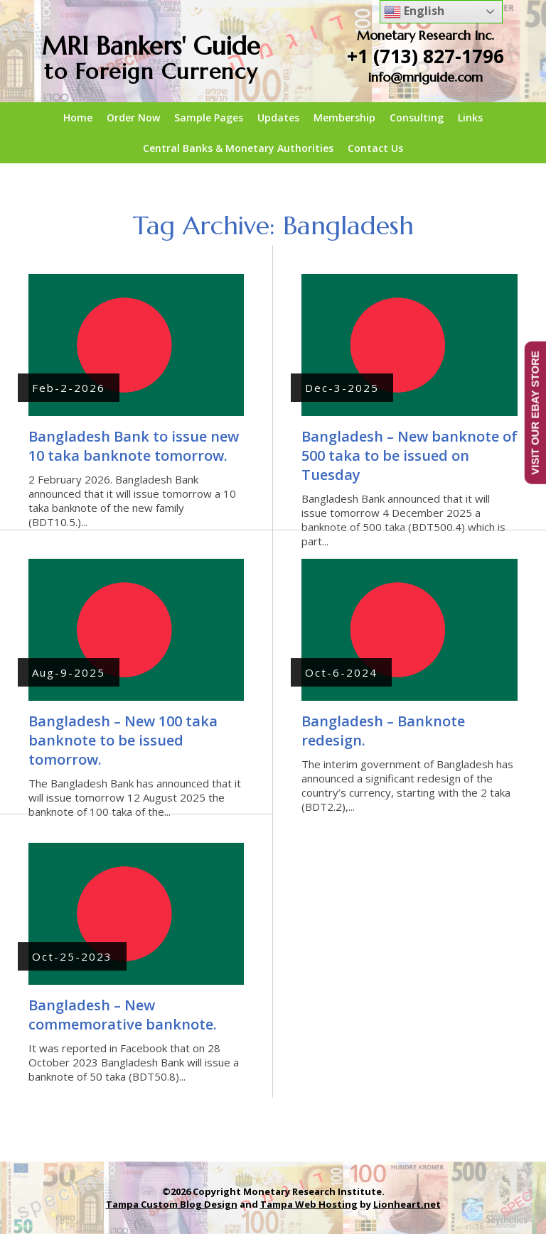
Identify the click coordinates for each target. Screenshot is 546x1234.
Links (470, 117)
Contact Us (375, 148)
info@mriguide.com (425, 77)
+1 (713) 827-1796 (425, 56)
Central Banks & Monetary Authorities (238, 148)
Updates (278, 117)
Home (77, 117)
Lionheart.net (407, 1204)
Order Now (133, 117)
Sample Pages (208, 117)
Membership (344, 117)
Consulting (417, 117)
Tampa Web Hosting (309, 1204)
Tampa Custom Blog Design (171, 1204)
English (414, 12)
